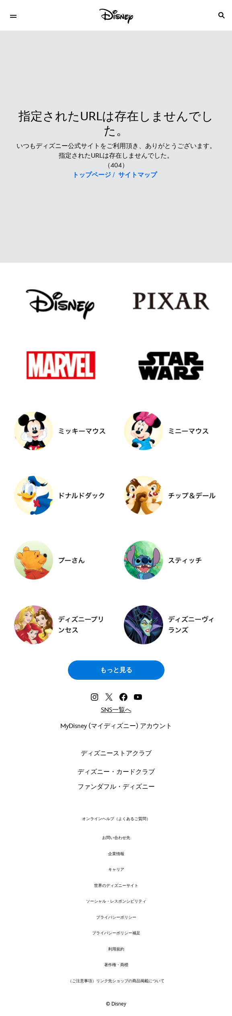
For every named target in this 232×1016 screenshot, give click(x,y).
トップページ (91, 175)
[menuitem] (13, 15)
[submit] (221, 15)
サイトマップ (137, 175)
